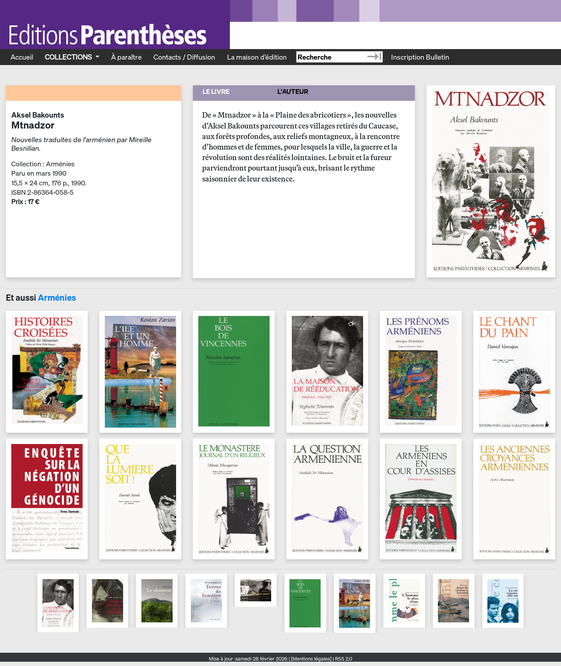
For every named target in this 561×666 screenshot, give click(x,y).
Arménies (57, 297)
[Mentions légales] (311, 658)
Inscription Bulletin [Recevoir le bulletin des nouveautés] (420, 57)
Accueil (22, 57)
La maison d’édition (257, 57)
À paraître (126, 57)
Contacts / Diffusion (184, 57)
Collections (69, 57)
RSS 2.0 (343, 658)
